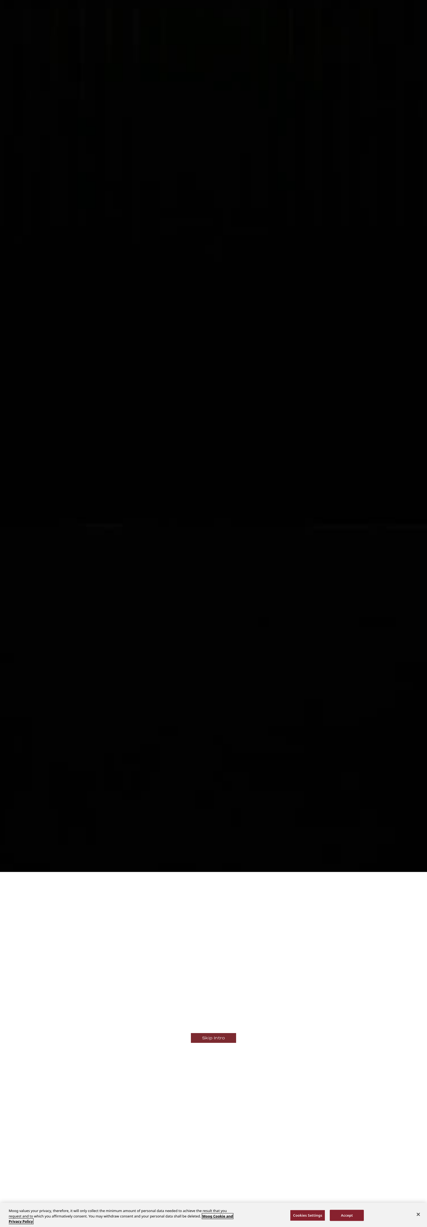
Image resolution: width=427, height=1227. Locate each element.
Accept (347, 1215)
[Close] (418, 1214)
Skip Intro (213, 1037)
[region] (213, 1215)
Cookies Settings (307, 1215)
